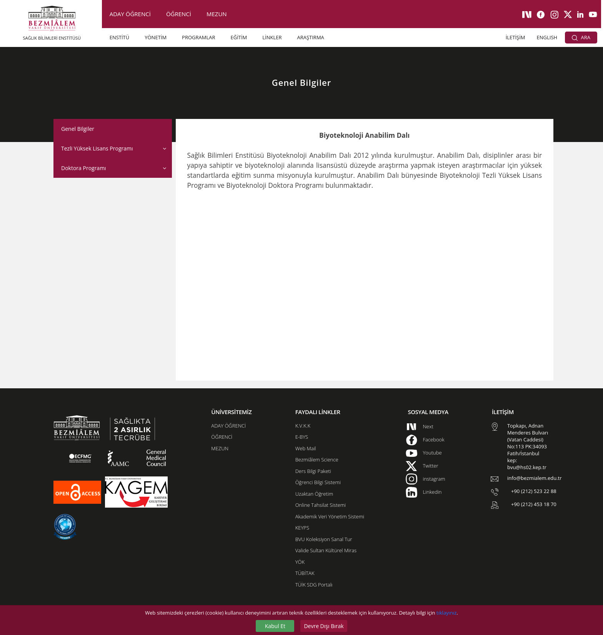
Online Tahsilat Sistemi (320, 504)
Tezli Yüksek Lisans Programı (97, 148)
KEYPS (302, 527)
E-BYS (301, 436)
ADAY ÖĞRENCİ (130, 14)
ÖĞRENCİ (178, 14)
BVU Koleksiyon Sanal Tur (323, 539)
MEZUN (217, 14)
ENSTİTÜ (120, 37)
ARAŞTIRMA (310, 37)
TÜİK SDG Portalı (314, 584)
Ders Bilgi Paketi (313, 471)
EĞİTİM (238, 37)
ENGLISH (547, 37)
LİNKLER (272, 37)
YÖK (300, 561)
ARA (581, 37)
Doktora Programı (83, 168)
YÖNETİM (156, 37)
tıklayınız (446, 612)
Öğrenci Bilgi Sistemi (318, 482)
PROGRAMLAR (198, 37)
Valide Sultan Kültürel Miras (325, 550)
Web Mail (305, 448)
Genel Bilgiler (77, 128)
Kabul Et (275, 626)
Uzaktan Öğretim (314, 493)
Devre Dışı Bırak (323, 626)
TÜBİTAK (305, 573)
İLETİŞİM (515, 37)
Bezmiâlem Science (316, 459)
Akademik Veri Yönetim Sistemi (329, 516)
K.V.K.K (302, 425)
